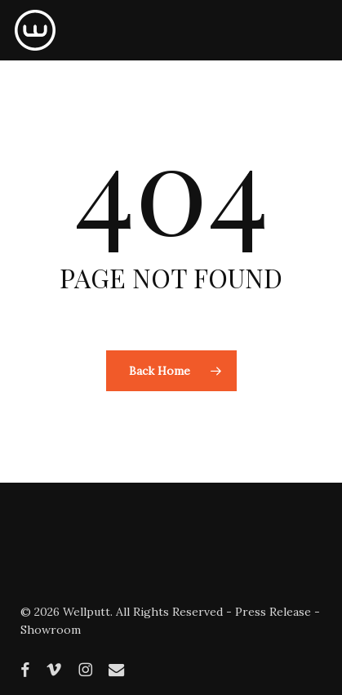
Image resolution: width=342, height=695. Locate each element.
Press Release (273, 611)
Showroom (50, 629)
